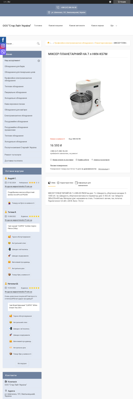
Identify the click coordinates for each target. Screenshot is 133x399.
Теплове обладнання (14, 86)
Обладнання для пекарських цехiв (20, 72)
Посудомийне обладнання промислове (16, 128)
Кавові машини (56, 25)
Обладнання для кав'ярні (16, 110)
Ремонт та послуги (13, 155)
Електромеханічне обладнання (18, 116)
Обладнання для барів (15, 66)
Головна (38, 25)
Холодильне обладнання (16, 98)
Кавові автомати (77, 25)
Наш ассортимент (12, 60)
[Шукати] (38, 43)
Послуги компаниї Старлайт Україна (20, 147)
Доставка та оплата (13, 161)
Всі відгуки (22, 363)
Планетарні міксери (103, 43)
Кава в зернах (97, 25)
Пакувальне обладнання (15, 92)
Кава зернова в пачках (15, 104)
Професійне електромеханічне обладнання (73, 43)
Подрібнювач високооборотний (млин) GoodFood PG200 (21, 193)
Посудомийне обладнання (16, 121)
